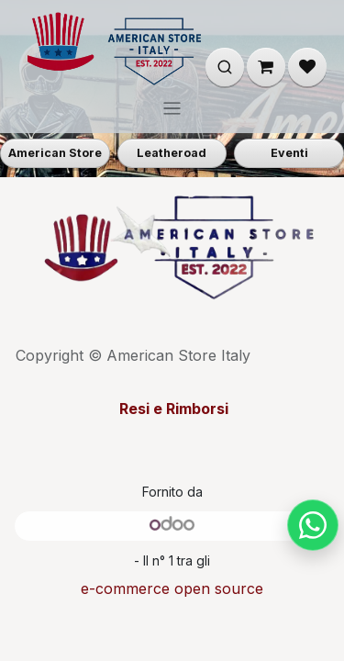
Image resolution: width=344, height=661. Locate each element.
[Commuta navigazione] (172, 108)
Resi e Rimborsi (172, 408)
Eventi (289, 153)
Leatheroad (171, 153)
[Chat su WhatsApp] (312, 525)
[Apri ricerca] (224, 67)
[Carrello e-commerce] (266, 67)
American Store (55, 153)
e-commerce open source (172, 588)
